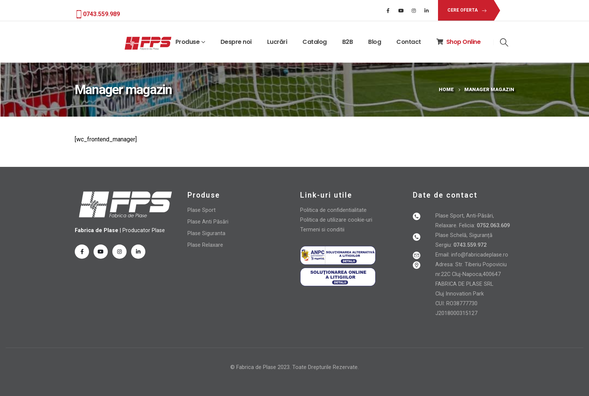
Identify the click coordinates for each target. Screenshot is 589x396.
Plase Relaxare (205, 245)
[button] (465, 10)
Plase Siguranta (206, 233)
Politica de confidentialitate (333, 210)
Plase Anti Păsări (207, 222)
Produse (187, 42)
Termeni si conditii (322, 229)
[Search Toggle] (504, 42)
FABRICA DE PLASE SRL (464, 284)
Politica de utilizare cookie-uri (336, 220)
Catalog (314, 42)
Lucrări (277, 42)
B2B (347, 42)
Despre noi (236, 42)
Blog (374, 42)
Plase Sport (201, 210)
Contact (408, 42)
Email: (443, 255)
